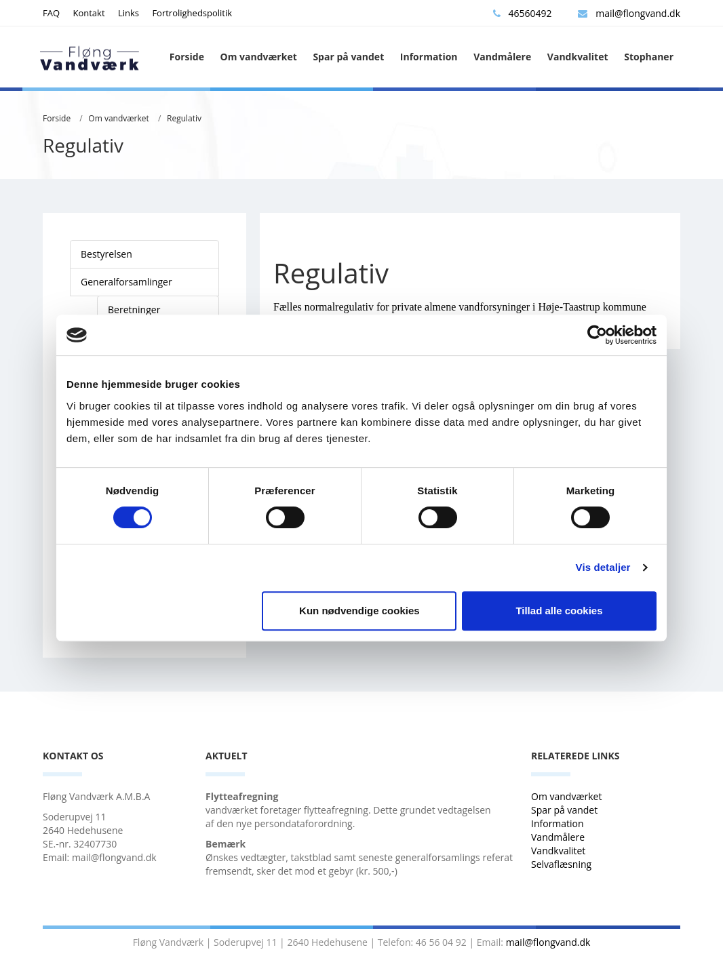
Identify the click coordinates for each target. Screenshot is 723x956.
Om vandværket (258, 56)
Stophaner (648, 56)
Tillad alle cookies (558, 610)
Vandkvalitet (577, 56)
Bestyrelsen (106, 253)
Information (429, 56)
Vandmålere (502, 56)
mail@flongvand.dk (629, 13)
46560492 (522, 13)
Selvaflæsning (562, 864)
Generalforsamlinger (126, 281)
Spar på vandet (348, 56)
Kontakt (88, 13)
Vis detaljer (603, 567)
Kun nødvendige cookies (359, 610)
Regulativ (184, 118)
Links (128, 13)
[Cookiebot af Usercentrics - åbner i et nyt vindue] (597, 335)
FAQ (51, 13)
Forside (187, 56)
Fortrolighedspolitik (192, 13)
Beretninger (134, 309)
